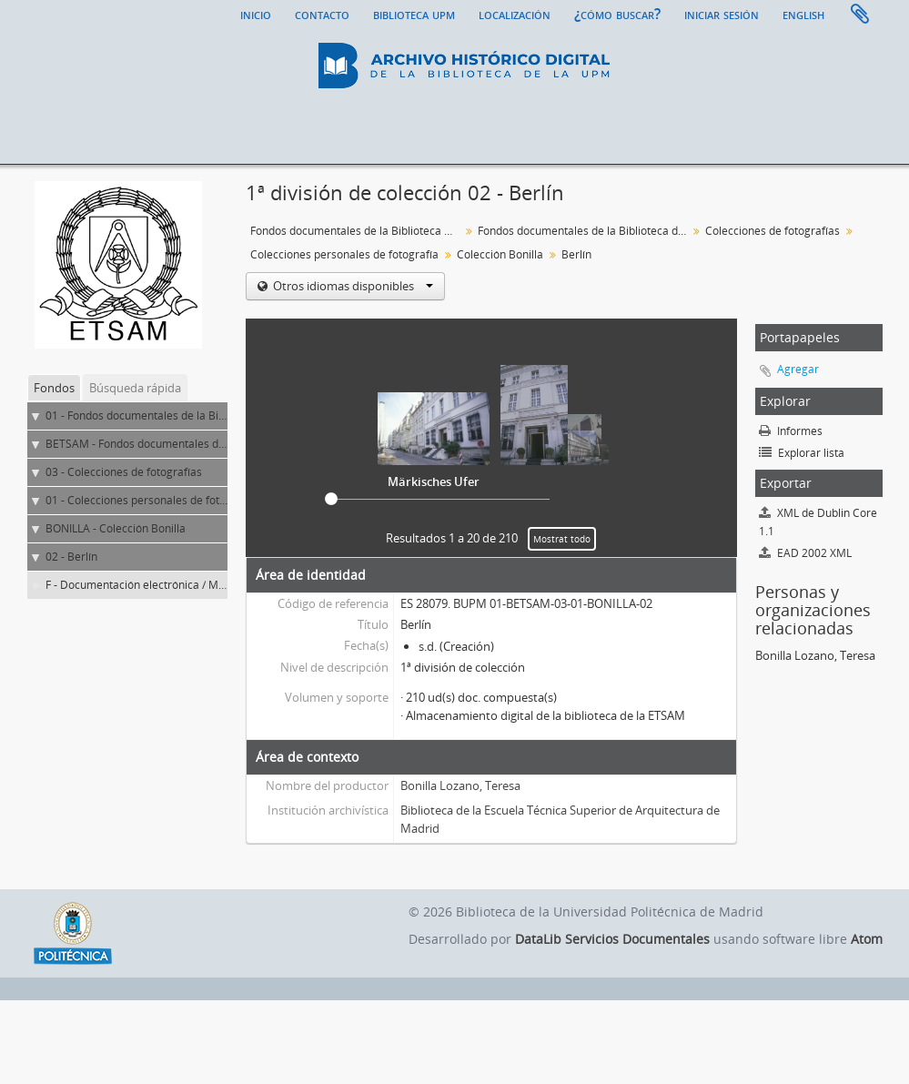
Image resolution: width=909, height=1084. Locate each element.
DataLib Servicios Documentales (612, 938)
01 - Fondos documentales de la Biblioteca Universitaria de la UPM (213, 415)
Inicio (255, 14)
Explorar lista (801, 453)
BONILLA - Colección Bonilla (115, 528)
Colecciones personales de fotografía (344, 254)
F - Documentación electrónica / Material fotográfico (177, 585)
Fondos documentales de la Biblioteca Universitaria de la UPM (357, 230)
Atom (867, 938)
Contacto (322, 14)
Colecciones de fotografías (772, 230)
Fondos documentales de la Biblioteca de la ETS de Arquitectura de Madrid (585, 230)
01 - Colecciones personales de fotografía (150, 500)
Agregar (798, 369)
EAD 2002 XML (805, 553)
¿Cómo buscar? (617, 14)
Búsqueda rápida (135, 388)
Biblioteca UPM (414, 14)
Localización (514, 14)
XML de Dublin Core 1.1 (818, 522)
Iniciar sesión (721, 14)
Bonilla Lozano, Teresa (460, 785)
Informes (791, 431)
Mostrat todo (562, 538)
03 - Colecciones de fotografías (123, 472)
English (803, 14)
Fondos (54, 388)
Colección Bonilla (500, 254)
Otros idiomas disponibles (351, 286)
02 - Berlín (71, 556)
